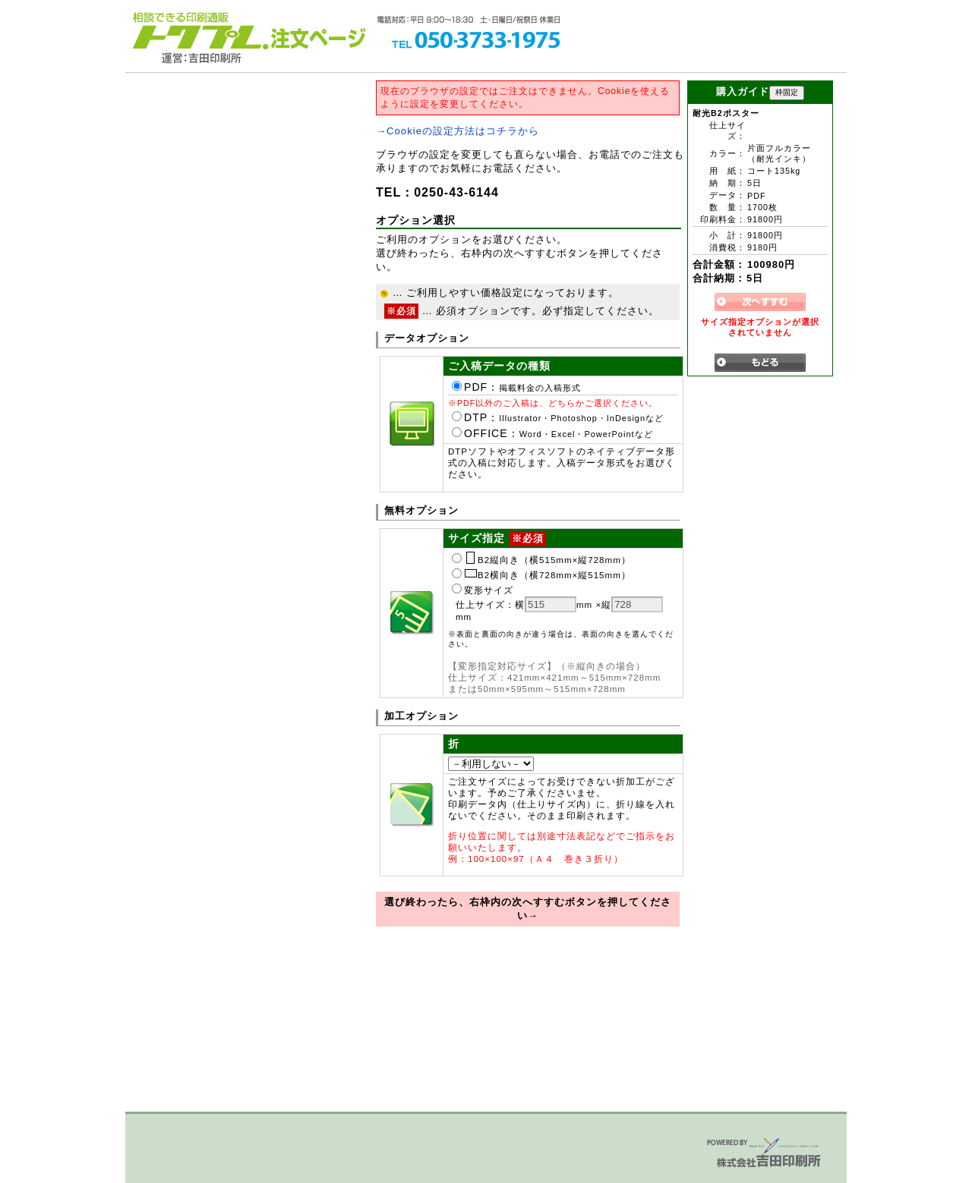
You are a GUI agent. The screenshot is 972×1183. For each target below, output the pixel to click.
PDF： (516, 387)
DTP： (558, 417)
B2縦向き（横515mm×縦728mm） (541, 560)
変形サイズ (482, 590)
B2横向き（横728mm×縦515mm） (541, 575)
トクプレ (197, 30)
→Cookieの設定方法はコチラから (457, 131)
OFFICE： (552, 433)
